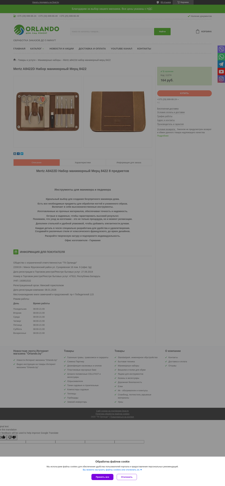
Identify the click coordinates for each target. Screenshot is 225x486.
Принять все (102, 477)
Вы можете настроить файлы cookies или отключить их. (111, 469)
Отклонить (126, 477)
